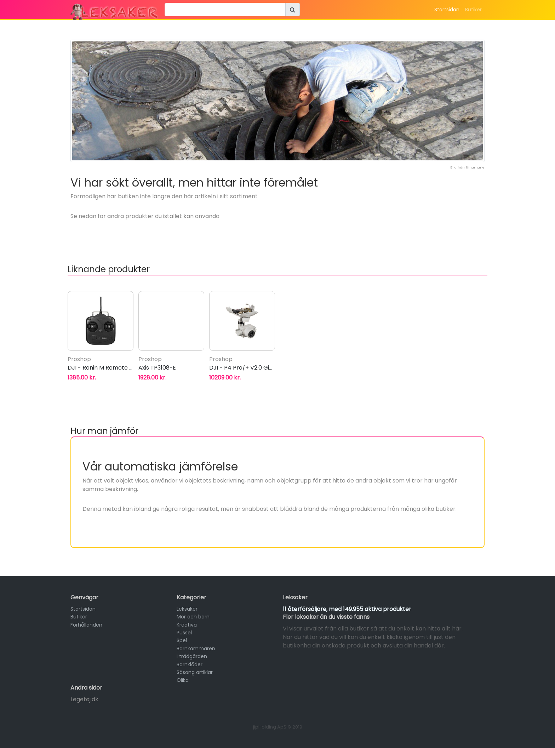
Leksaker (187, 608)
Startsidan (446, 9)
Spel (182, 640)
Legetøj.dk (84, 699)
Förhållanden (86, 624)
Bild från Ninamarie (467, 167)
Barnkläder (189, 664)
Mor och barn (193, 616)
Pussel (184, 632)
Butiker (473, 9)
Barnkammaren (196, 648)
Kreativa (187, 624)
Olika (183, 680)
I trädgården (192, 656)
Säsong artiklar (195, 672)
